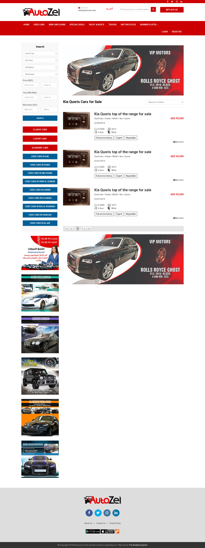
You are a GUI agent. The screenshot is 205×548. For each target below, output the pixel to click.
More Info (178, 142)
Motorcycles (128, 24)
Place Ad (172, 10)
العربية (109, 8)
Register (177, 32)
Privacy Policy (115, 523)
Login (165, 32)
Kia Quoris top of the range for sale (122, 114)
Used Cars (39, 24)
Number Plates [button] (149, 24)
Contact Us (100, 523)
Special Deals (77, 24)
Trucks (112, 24)
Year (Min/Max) (30, 92)
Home (26, 24)
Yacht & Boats (96, 24)
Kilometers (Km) (30, 105)
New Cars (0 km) (57, 24)
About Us (88, 523)
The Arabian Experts (138, 545)
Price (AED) (28, 80)
